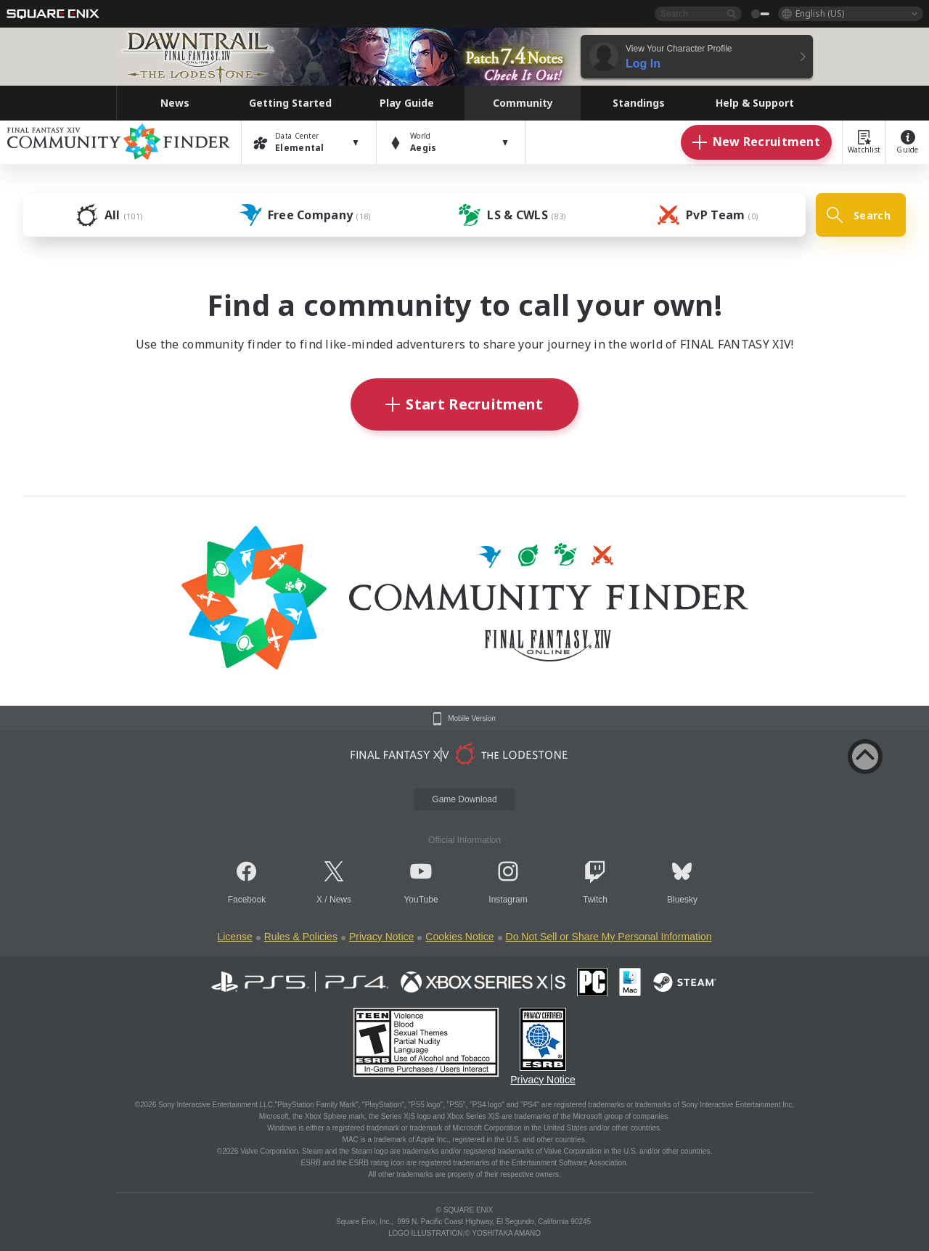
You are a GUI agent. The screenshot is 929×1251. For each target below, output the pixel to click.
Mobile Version (472, 718)
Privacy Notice (381, 936)
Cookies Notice (459, 936)
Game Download (464, 799)
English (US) (819, 13)
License (234, 936)
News (340, 900)
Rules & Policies (300, 936)
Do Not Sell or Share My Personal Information (609, 936)
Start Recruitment (464, 404)
